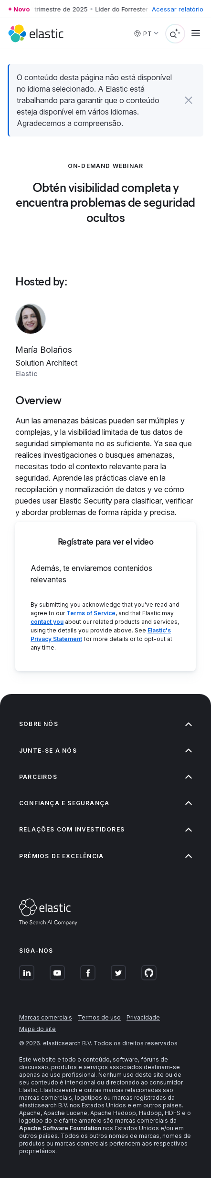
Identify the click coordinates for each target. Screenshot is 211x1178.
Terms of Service (91, 613)
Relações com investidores (105, 829)
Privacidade (143, 1017)
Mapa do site (37, 1028)
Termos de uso (99, 1017)
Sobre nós (105, 723)
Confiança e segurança (105, 803)
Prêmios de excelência (105, 856)
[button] (188, 100)
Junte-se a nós (105, 750)
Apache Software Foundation (60, 1128)
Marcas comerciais (45, 1017)
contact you (47, 621)
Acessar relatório (177, 9)
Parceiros (105, 776)
